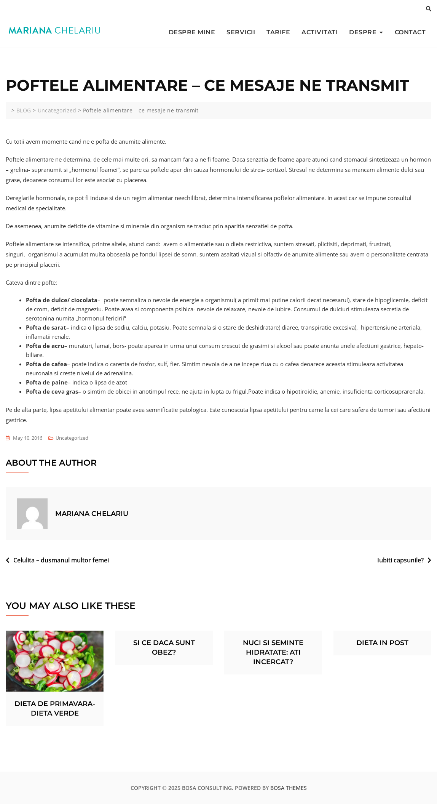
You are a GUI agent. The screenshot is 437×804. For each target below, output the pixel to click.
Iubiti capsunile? (400, 560)
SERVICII (240, 32)
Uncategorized (72, 437)
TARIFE (278, 32)
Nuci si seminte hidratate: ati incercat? (273, 652)
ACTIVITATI (319, 32)
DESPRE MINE (192, 32)
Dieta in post (382, 643)
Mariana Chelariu (91, 513)
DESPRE (362, 32)
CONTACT (410, 32)
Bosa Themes (288, 787)
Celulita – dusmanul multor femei (61, 560)
